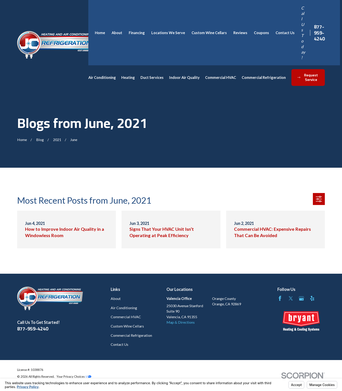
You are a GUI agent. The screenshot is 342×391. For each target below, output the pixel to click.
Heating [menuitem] (128, 77)
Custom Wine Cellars (209, 33)
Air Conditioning (124, 308)
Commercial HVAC (126, 317)
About (117, 33)
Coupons (261, 33)
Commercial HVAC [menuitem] (220, 77)
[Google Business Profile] (301, 298)
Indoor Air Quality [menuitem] (184, 77)
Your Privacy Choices (73, 376)
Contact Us (285, 33)
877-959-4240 (319, 32)
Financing (137, 33)
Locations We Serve (168, 33)
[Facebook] (280, 298)
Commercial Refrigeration (131, 335)
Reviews (240, 33)
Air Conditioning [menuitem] (102, 77)
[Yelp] (312, 298)
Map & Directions (180, 322)
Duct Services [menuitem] (152, 77)
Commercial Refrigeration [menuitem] (264, 77)
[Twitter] (290, 298)
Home (100, 33)
